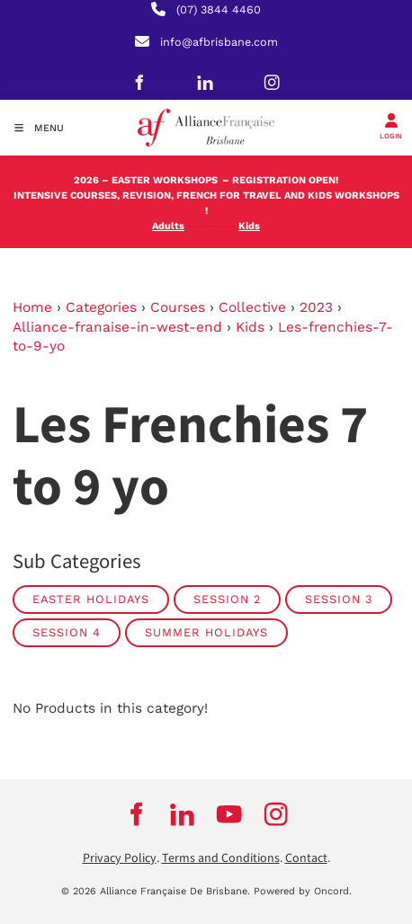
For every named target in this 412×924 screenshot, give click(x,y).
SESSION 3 (338, 599)
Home (32, 307)
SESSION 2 (227, 599)
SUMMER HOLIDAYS (206, 632)
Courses (177, 307)
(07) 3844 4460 (218, 9)
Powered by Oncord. (303, 891)
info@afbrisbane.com (219, 42)
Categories (101, 307)
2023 (316, 307)
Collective (252, 307)
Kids (250, 327)
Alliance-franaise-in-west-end (117, 327)
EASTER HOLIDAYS (90, 599)
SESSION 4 (66, 632)
